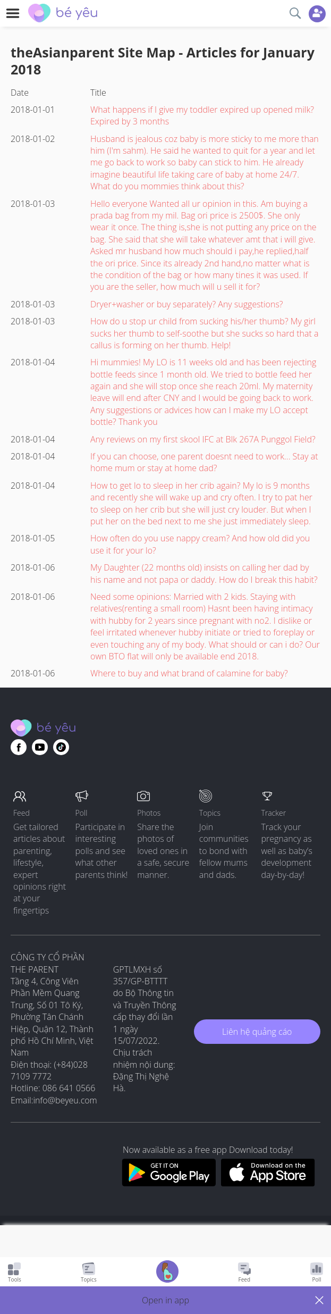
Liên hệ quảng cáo (257, 1031)
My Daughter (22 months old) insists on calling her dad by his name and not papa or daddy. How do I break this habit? (204, 573)
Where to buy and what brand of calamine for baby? (189, 673)
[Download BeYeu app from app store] (268, 1183)
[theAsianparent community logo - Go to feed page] (62, 14)
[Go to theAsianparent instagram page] (61, 747)
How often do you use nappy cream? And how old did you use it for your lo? (200, 544)
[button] (165, 1300)
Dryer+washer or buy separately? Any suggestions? (186, 304)
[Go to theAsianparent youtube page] (40, 747)
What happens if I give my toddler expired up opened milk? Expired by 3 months (202, 115)
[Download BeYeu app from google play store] (169, 1183)
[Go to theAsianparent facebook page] (19, 747)
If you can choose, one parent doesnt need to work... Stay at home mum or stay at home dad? (204, 462)
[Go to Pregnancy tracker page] (167, 1272)
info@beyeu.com (65, 1100)
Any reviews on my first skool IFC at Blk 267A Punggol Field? (203, 439)
